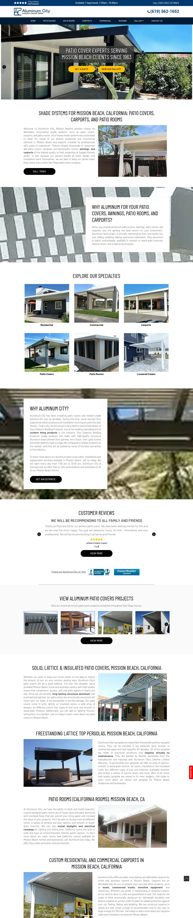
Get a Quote (81, 69)
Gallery (138, 21)
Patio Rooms (69, 21)
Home (33, 21)
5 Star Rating (47, 3)
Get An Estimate (46, 479)
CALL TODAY (39, 171)
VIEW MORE (96, 640)
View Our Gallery (111, 69)
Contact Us (156, 21)
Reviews (123, 21)
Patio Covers (49, 21)
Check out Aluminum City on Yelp (69, 571)
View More (96, 553)
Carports (87, 21)
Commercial (105, 21)
